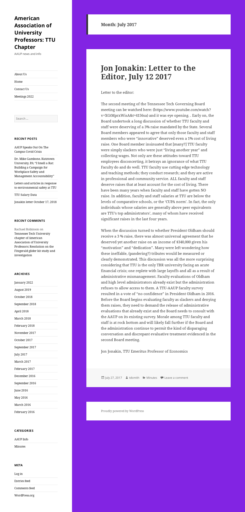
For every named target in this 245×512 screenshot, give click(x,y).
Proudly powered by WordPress (122, 411)
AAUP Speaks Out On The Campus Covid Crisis (31, 149)
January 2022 (23, 282)
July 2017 (20, 354)
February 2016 (24, 412)
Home (18, 82)
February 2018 (24, 326)
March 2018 (22, 318)
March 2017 (22, 362)
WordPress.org (24, 495)
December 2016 (24, 376)
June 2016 (21, 390)
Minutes (19, 446)
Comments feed (24, 488)
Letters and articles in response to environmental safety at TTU (35, 185)
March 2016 (22, 405)
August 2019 (22, 290)
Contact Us (21, 89)
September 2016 (25, 383)
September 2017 (25, 347)
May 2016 (21, 398)
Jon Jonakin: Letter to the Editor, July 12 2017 (148, 72)
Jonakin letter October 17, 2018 (35, 202)
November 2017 (25, 333)
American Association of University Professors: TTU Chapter (35, 32)
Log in (18, 474)
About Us (20, 74)
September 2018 (25, 304)
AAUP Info (21, 439)
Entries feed (22, 481)
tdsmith (134, 378)
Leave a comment (176, 378)
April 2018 (21, 311)
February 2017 (24, 369)
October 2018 (23, 297)
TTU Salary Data (25, 195)
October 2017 (23, 340)
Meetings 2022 (24, 96)
